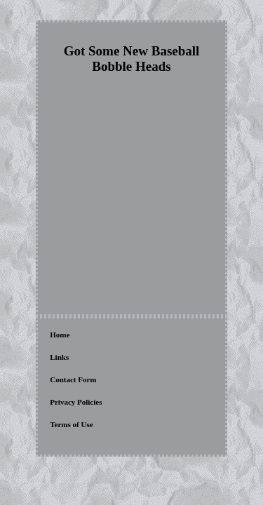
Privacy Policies (76, 402)
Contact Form (73, 379)
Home (59, 334)
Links (59, 357)
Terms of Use (71, 424)
